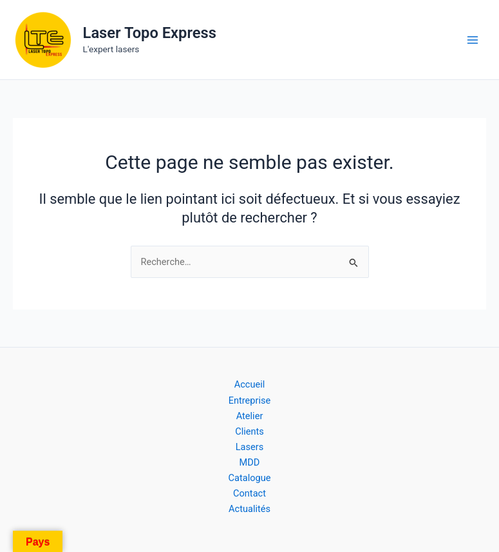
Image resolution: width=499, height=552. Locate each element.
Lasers (250, 447)
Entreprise (250, 400)
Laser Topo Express (149, 33)
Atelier (249, 416)
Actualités (249, 509)
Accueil (249, 384)
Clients (249, 431)
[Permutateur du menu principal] (472, 40)
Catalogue (250, 478)
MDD (250, 462)
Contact (249, 493)
